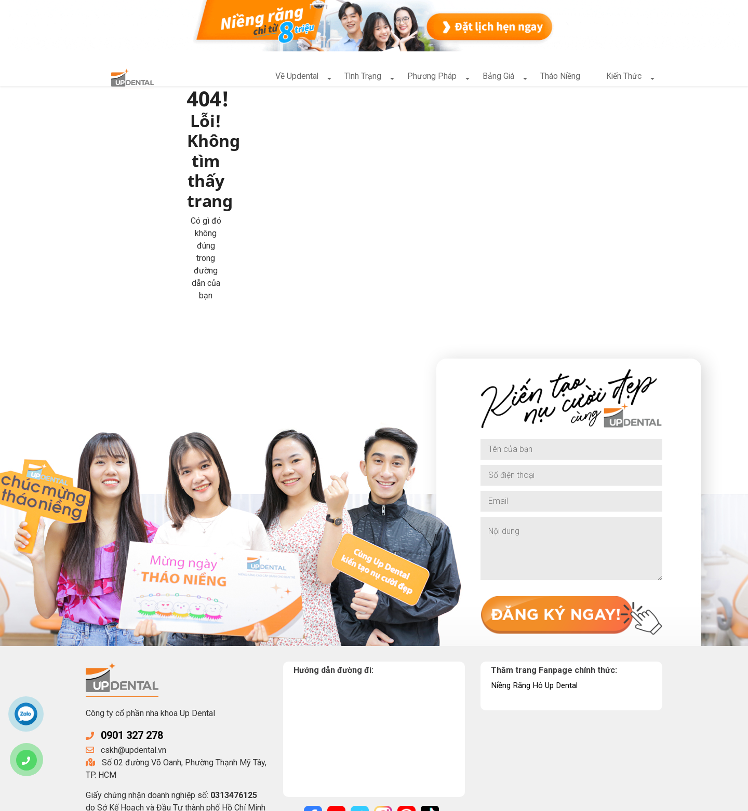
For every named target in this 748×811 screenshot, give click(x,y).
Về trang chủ (250, 178)
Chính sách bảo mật (318, 799)
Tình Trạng (361, 78)
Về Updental (294, 78)
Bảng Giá (497, 78)
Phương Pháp (430, 78)
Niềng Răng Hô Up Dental (536, 541)
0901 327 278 (134, 591)
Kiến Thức (624, 78)
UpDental (170, 799)
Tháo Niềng (559, 78)
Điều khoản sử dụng (397, 799)
